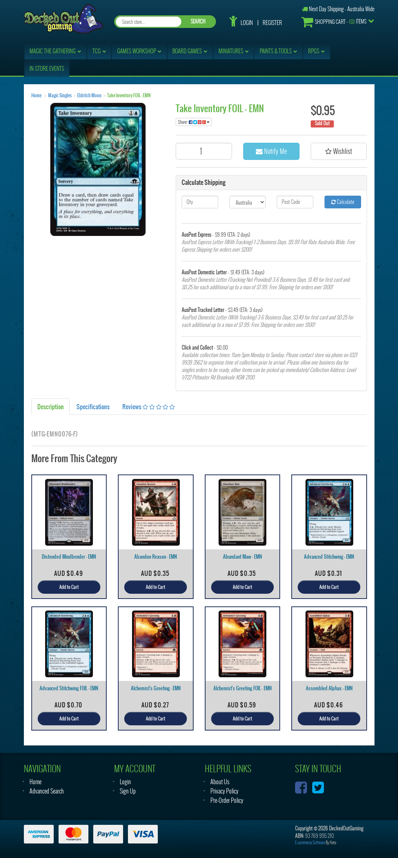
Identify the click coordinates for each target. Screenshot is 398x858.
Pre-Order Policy (226, 800)
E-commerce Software (310, 842)
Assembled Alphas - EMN (329, 688)
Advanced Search (46, 791)
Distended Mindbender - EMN (69, 556)
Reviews (148, 406)
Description (50, 406)
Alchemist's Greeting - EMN (156, 688)
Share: (194, 122)
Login (247, 23)
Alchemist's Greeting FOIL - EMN (242, 688)
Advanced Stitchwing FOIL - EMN (69, 688)
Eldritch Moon (89, 95)
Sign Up (128, 791)
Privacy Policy (224, 791)
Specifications (93, 406)
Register (272, 23)
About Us (219, 781)
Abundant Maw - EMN (242, 556)
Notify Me (271, 151)
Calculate (342, 202)
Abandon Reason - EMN (155, 556)
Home (36, 95)
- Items (333, 21)
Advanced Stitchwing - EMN (329, 556)
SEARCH (198, 21)
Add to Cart (69, 587)
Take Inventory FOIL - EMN (129, 95)
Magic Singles (60, 95)
